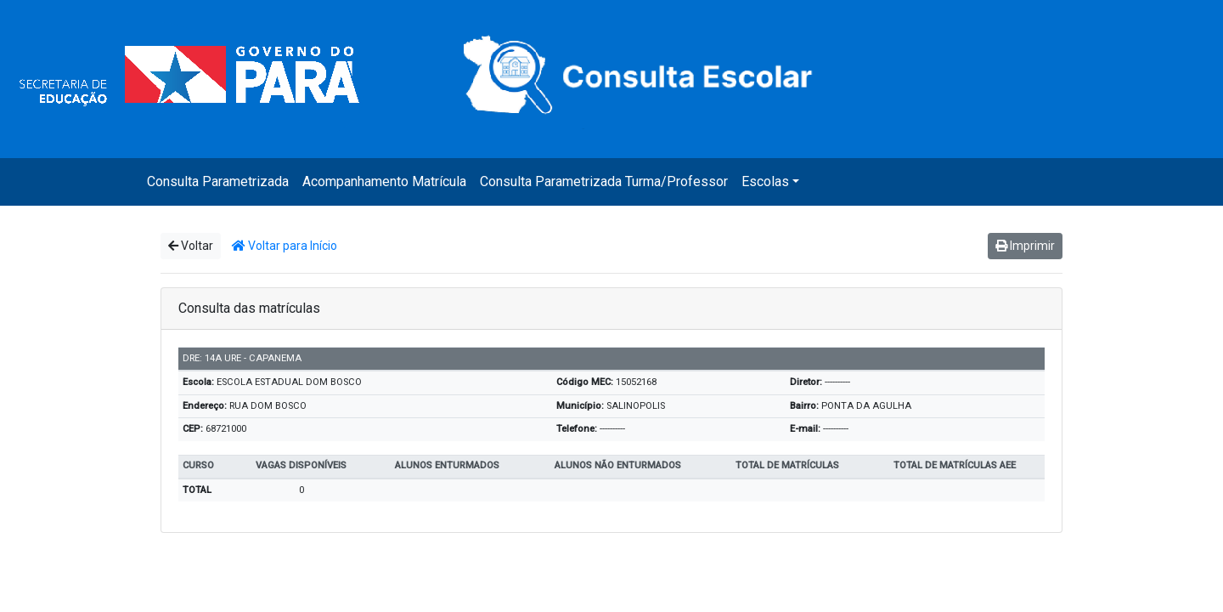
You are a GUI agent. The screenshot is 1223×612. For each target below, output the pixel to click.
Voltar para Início (284, 245)
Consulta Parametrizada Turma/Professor (604, 181)
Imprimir (1025, 245)
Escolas (765, 181)
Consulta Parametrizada (218, 181)
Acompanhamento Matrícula (384, 181)
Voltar (190, 245)
